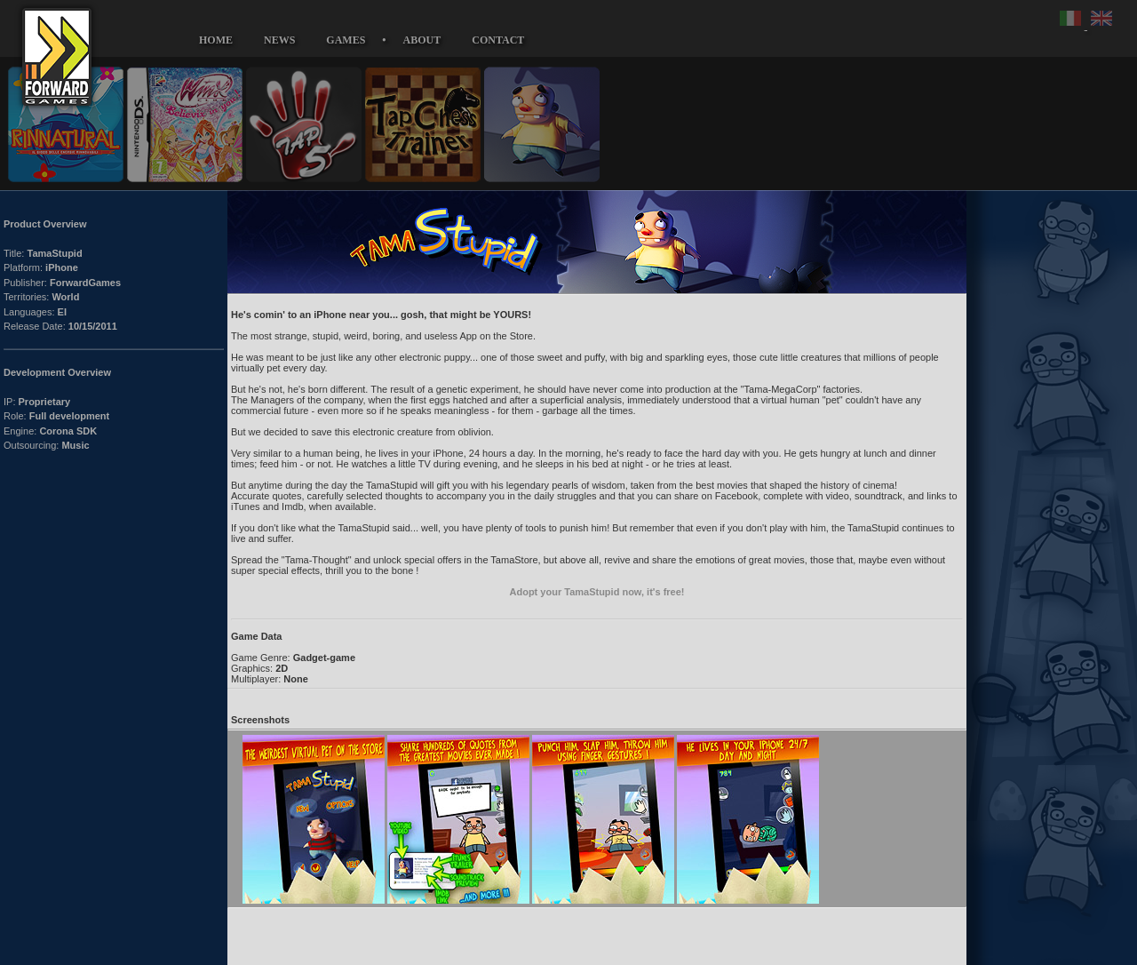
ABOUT (422, 40)
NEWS (279, 40)
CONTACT (498, 40)
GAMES (345, 40)
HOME (216, 40)
